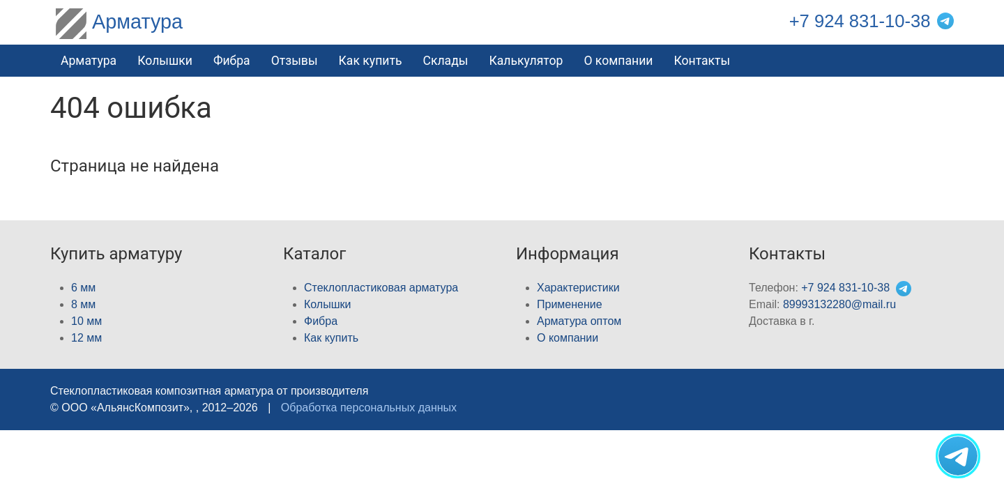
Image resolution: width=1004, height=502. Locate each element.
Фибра (231, 61)
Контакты (702, 61)
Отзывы (294, 61)
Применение (569, 304)
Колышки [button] (164, 61)
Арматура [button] (88, 61)
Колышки (327, 304)
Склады (445, 61)
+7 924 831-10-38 (860, 21)
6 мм (83, 288)
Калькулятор (526, 61)
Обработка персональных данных (369, 407)
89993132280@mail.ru (839, 304)
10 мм (86, 321)
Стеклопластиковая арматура (381, 288)
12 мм (86, 338)
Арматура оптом (579, 321)
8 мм (83, 304)
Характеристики (578, 288)
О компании (618, 61)
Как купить (370, 61)
